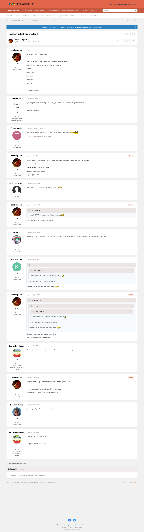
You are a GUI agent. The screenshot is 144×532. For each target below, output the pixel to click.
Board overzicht (13, 11)
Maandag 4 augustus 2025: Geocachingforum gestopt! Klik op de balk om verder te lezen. (72, 27)
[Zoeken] (111, 10)
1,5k (17, 145)
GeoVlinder (17, 99)
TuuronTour (16, 232)
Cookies (85, 525)
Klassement (50, 16)
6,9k (17, 277)
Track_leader (16, 128)
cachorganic (16, 50)
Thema (59, 525)
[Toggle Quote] (29, 210)
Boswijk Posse (16, 405)
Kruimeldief (16, 260)
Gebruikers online (38, 16)
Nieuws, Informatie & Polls (31, 42)
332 (17, 363)
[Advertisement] (66, 502)
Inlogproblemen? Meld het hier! (67, 16)
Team (17, 16)
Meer (92, 10)
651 (17, 67)
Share (118, 41)
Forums (9, 16)
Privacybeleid (68, 525)
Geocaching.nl (39, 10)
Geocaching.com (53, 10)
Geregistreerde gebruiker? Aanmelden (124, 4)
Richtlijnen (26, 16)
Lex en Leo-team (16, 346)
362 (17, 422)
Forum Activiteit (27, 10)
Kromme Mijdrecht (44, 236)
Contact (77, 525)
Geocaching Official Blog (70, 10)
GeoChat (84, 10)
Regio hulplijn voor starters (89, 16)
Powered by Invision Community (72, 529)
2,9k (17, 116)
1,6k (17, 250)
